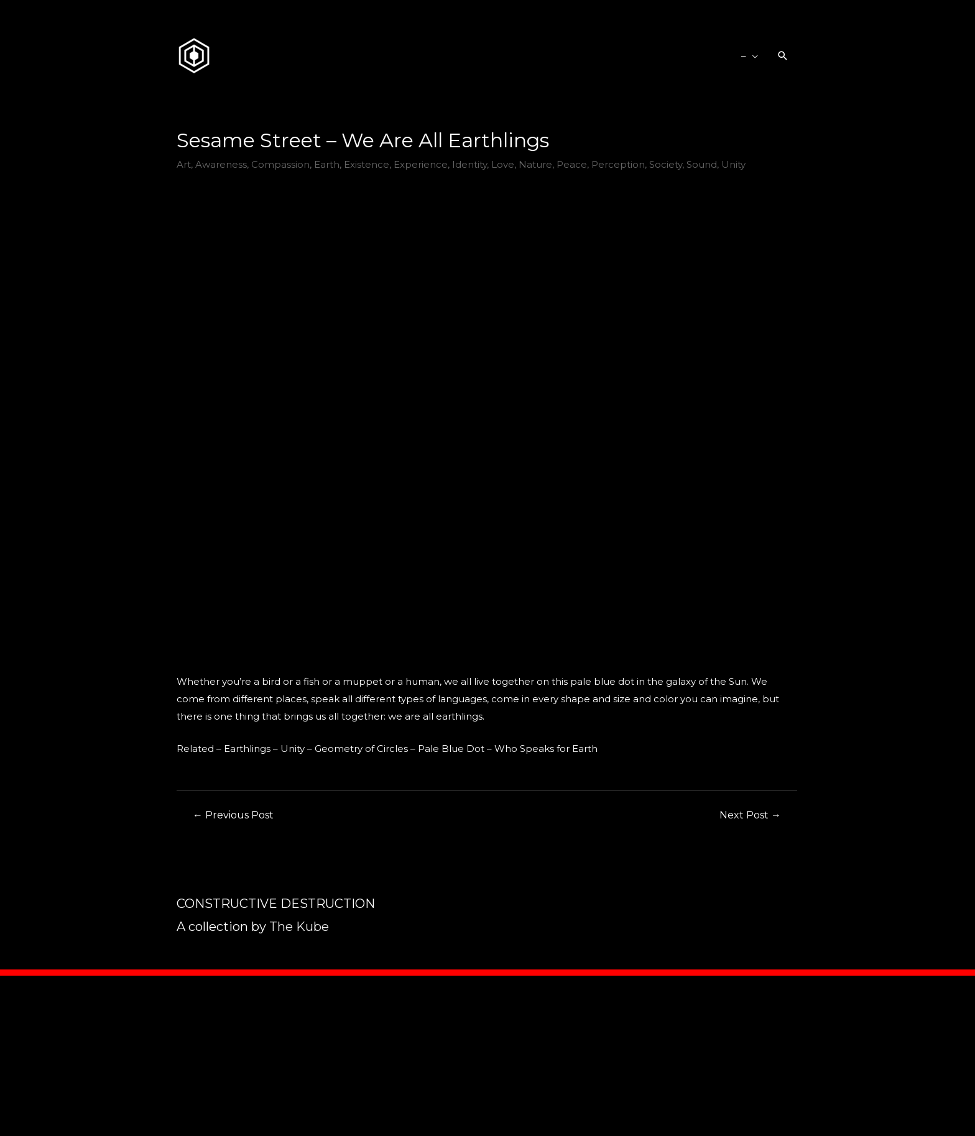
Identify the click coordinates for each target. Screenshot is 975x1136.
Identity (469, 164)
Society (665, 164)
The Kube (299, 926)
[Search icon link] (783, 56)
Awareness (221, 164)
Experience (421, 164)
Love (502, 164)
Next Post (750, 815)
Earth (327, 164)
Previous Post (233, 815)
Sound (701, 164)
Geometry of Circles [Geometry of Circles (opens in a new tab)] (361, 748)
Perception (618, 164)
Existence (366, 164)
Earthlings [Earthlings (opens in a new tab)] (247, 748)
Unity (733, 164)
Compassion (280, 164)
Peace (572, 164)
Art (184, 164)
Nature (535, 164)
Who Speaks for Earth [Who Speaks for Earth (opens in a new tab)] (546, 748)
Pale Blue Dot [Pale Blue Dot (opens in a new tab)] (451, 748)
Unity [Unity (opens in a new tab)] (292, 748)
